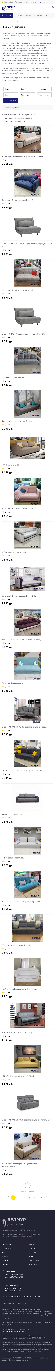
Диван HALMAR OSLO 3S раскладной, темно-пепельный (26, 1120)
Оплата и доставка (23, 15)
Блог (3, 1252)
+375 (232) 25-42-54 (13, 1291)
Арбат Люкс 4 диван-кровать (14, 552)
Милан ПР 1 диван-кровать (13, 814)
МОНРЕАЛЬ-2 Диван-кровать (14, 465)
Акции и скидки (34, 1260)
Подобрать (11, 100)
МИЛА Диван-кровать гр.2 (13, 857)
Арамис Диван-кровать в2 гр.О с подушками (21, 901)
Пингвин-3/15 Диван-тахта (13, 377)
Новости (5, 1256)
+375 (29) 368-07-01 (13, 1288)
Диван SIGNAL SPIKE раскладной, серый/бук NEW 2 (24, 334)
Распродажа (33, 1264)
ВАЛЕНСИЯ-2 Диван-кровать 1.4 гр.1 (18, 1032)
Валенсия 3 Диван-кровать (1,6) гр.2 (17, 290)
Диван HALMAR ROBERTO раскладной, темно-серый (24, 727)
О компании (6, 1244)
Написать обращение (32, 1296)
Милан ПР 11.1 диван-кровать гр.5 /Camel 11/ (22, 770)
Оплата (31, 1244)
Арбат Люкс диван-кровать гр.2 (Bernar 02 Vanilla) (23, 156)
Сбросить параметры (12, 107)
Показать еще (27, 1191)
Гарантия (32, 1256)
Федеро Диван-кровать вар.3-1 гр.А (17, 421)
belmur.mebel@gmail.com (15, 1331)
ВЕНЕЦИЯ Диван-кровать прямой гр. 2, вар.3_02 (22, 639)
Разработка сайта (8, 1303)
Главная (4, 22)
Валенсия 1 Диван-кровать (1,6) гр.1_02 (19, 596)
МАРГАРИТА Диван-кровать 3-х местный (19, 989)
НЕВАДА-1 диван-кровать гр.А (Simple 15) (20, 1076)
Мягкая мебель (22, 22)
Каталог (11, 22)
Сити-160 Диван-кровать (12, 683)
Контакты (5, 1264)
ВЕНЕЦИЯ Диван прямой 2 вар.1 (16, 945)
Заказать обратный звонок (12, 1296)
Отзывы (5, 1260)
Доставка (32, 1252)
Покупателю (6, 1248)
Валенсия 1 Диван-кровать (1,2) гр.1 (17, 508)
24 (41, 1197)
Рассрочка (38, 15)
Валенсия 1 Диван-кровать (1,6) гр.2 (17, 200)
